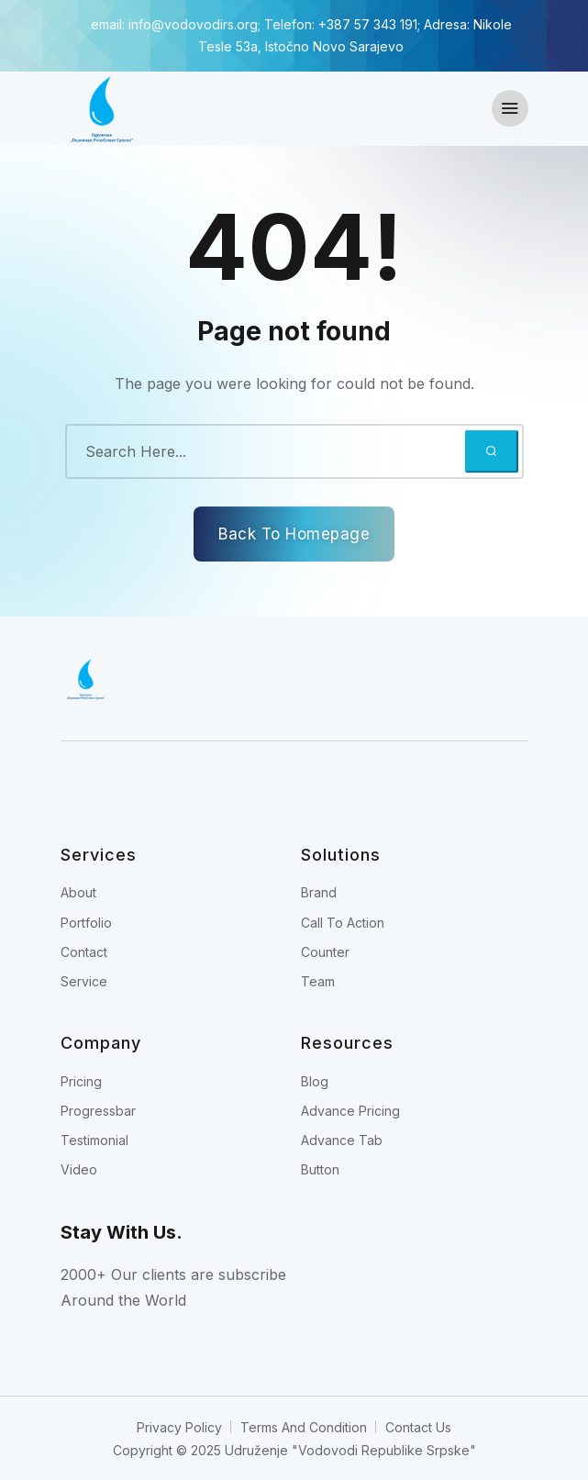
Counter (325, 952)
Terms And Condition (303, 1427)
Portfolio (86, 922)
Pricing (81, 1081)
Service (84, 981)
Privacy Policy (179, 1427)
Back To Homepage (294, 534)
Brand (319, 892)
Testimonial (94, 1140)
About (78, 892)
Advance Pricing (350, 1110)
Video (79, 1169)
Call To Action (342, 922)
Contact (84, 952)
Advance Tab (342, 1140)
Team (318, 981)
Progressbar (98, 1110)
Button (320, 1169)
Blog (314, 1081)
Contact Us (418, 1427)
